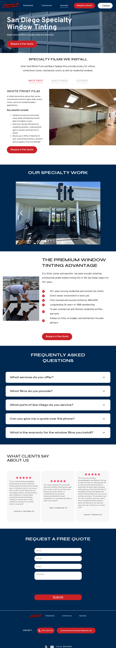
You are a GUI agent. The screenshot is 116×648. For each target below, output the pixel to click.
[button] (21, 213)
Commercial (46, 5)
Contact (106, 6)
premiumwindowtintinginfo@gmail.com (76, 631)
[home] (10, 5)
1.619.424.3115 (47, 631)
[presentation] (58, 587)
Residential (28, 5)
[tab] (35, 80)
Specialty (64, 5)
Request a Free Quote (22, 44)
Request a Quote (84, 5)
